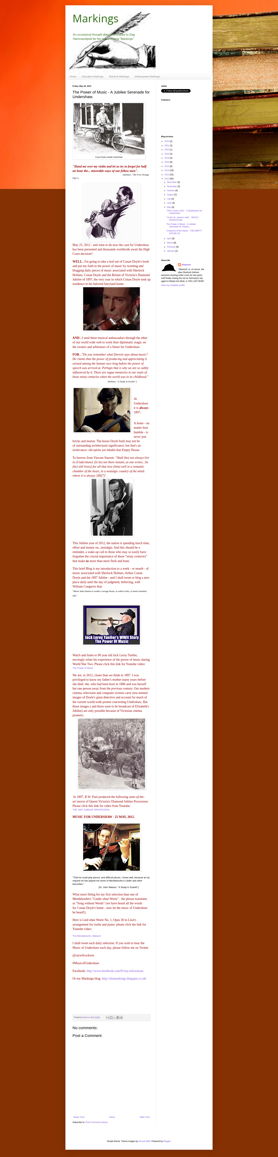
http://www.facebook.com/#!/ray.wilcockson (115, 971)
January (171, 251)
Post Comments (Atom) (96, 1122)
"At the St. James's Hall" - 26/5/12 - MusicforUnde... (183, 218)
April (169, 238)
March (170, 243)
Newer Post (78, 1117)
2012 (167, 178)
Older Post (145, 1117)
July (169, 199)
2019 (167, 154)
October (171, 190)
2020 (167, 149)
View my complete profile (173, 285)
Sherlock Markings (119, 76)
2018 (167, 158)
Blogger (167, 1141)
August (170, 194)
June (169, 203)
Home (73, 76)
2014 (167, 170)
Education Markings (92, 76)
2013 (167, 174)
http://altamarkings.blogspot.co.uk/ (124, 978)
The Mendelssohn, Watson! (87, 936)
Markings (96, 18)
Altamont (186, 264)
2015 (167, 166)
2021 (167, 145)
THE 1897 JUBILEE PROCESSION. (91, 809)
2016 (167, 162)
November (172, 186)
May (169, 207)
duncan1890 (144, 1141)
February (171, 247)
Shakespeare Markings (147, 76)
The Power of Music (83, 668)
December (172, 182)
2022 (167, 141)
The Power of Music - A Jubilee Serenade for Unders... (181, 225)
